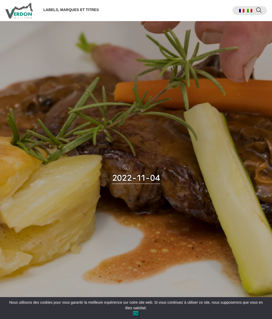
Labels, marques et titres (71, 10)
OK (136, 313)
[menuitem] (242, 10)
